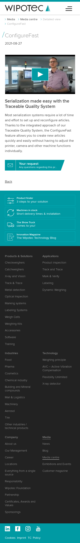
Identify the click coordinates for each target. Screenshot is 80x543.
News (46, 444)
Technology (50, 353)
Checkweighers (15, 262)
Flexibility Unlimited (54, 377)
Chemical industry (16, 380)
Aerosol (10, 411)
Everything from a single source (20, 472)
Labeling (47, 283)
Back (8, 182)
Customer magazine (55, 471)
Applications (50, 256)
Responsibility (13, 481)
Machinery (11, 404)
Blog (45, 450)
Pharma (9, 366)
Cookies (10, 538)
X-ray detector (51, 383)
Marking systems (15, 303)
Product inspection (54, 262)
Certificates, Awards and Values (20, 503)
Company (11, 437)
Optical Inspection (16, 296)
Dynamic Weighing (54, 290)
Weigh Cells (12, 317)
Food (8, 360)
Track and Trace (52, 269)
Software (10, 337)
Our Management (16, 450)
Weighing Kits (13, 324)
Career (9, 457)
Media (11, 19)
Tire (7, 417)
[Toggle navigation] (68, 8)
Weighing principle (54, 360)
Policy (37, 538)
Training (10, 344)
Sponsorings (12, 512)
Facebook (17, 528)
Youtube (38, 528)
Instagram (28, 528)
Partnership (12, 495)
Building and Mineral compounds (18, 388)
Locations (11, 464)
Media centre (29, 19)
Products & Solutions (19, 256)
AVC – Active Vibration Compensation (57, 368)
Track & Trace (13, 283)
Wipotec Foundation (18, 488)
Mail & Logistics (15, 397)
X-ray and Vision (15, 276)
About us (10, 444)
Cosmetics (11, 373)
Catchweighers (14, 269)
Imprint (21, 538)
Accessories (12, 330)
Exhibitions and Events (56, 464)
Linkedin (7, 528)
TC (29, 538)
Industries (11, 353)
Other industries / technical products (16, 426)
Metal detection (15, 290)
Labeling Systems (16, 310)
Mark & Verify (50, 276)
